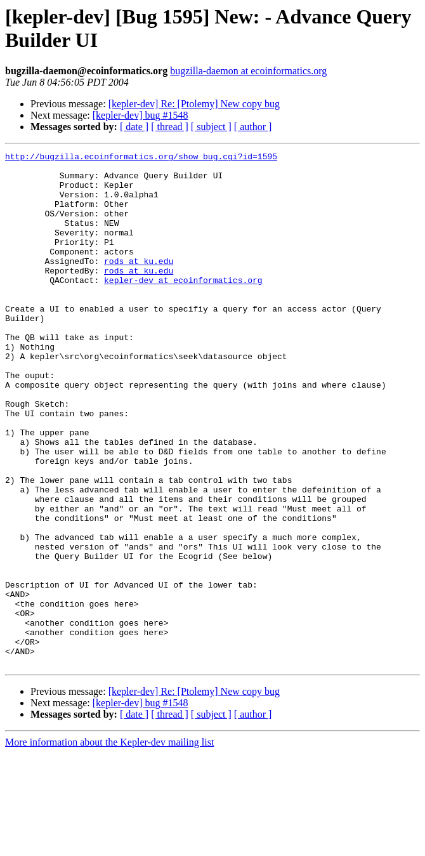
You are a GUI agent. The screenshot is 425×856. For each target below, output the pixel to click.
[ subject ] (211, 126)
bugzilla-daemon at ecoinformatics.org (248, 70)
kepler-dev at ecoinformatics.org (183, 306)
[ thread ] (169, 126)
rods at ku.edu (138, 283)
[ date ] (134, 126)
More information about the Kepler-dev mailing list (109, 845)
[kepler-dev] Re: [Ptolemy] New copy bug (194, 103)
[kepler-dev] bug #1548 (140, 115)
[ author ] (253, 126)
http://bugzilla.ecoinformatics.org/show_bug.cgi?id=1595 (141, 158)
